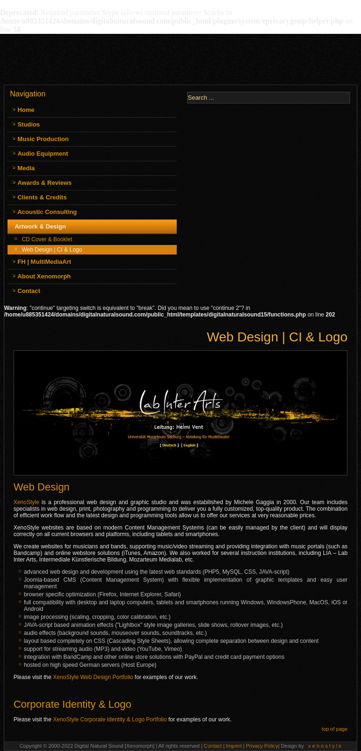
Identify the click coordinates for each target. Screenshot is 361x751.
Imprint (234, 746)
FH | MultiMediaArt (44, 261)
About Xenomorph (44, 276)
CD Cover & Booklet (47, 239)
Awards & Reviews (44, 182)
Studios (28, 124)
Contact (28, 290)
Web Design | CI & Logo (52, 249)
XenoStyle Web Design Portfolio (93, 677)
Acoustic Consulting (47, 211)
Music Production (43, 138)
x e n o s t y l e (325, 746)
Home (25, 109)
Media (26, 168)
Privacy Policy (262, 746)
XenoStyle (26, 502)
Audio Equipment (42, 153)
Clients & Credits (42, 197)
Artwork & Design (40, 226)
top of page (334, 729)
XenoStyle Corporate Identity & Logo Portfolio (110, 719)
